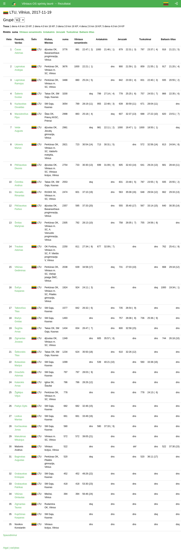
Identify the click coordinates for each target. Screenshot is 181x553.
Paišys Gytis (21, 406)
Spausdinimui (10, 535)
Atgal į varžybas (11, 548)
